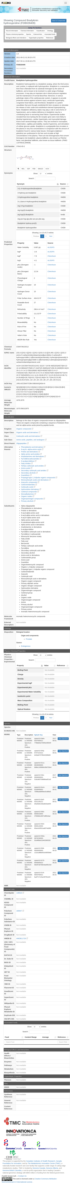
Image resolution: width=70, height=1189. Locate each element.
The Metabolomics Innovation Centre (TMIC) (44, 1163)
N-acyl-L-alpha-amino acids (32, 449)
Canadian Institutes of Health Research (40, 1161)
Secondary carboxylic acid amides (34, 470)
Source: (19, 643)
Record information (12, 31)
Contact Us (22, 1176)
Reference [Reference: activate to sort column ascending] (61, 665)
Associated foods (49, 34)
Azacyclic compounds (30, 482)
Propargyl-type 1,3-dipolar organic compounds (39, 478)
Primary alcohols (28, 501)
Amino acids (26, 468)
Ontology (50, 31)
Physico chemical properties (15, 34)
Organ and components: (30, 635)
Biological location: (23, 632)
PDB (33, 169)
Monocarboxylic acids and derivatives (36, 480)
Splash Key (38, 735)
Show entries (42, 173)
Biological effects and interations (16, 38)
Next (50, 236)
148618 (20, 893)
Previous (36, 236)
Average (45, 1037)
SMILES (40, 169)
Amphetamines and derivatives (33, 456)
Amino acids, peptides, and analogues (31, 440)
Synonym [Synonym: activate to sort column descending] (20, 184)
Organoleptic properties (36, 38)
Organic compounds (24, 429)
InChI (47, 169)
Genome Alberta (52, 1168)
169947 (20, 911)
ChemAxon (52, 256)
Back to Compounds (58, 20)
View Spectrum (63, 738)
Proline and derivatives (30, 452)
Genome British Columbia (12, 1170)
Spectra (28, 34)
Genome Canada (39, 1168)
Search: (42, 178)
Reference (62, 1037)
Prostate (29, 639)
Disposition (8, 632)
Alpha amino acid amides (31, 454)
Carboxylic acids (28, 487)
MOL (23, 169)
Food (7, 1037)
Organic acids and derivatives (28, 432)
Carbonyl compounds (30, 492)
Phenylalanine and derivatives (33, 447)
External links (38, 34)
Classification (40, 31)
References (49, 38)
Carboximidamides (29, 485)
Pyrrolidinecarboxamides (31, 459)
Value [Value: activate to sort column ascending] (46, 665)
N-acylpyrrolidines (28, 461)
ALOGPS (51, 247)
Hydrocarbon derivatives (31, 489)
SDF (28, 169)
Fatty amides (27, 463)
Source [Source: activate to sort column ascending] (63, 184)
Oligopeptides (22, 443)
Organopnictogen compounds (33, 499)
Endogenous (25, 646)
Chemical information (27, 31)
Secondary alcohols (29, 473)
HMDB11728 (22, 938)
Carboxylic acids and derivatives (29, 436)
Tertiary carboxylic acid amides (33, 466)
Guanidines (26, 475)
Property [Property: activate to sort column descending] (20, 665)
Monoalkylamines (28, 494)
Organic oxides (27, 496)
